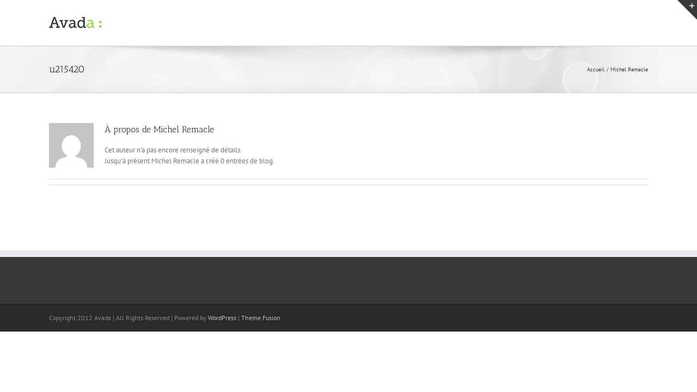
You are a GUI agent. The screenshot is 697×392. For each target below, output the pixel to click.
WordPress (222, 318)
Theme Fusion (260, 318)
